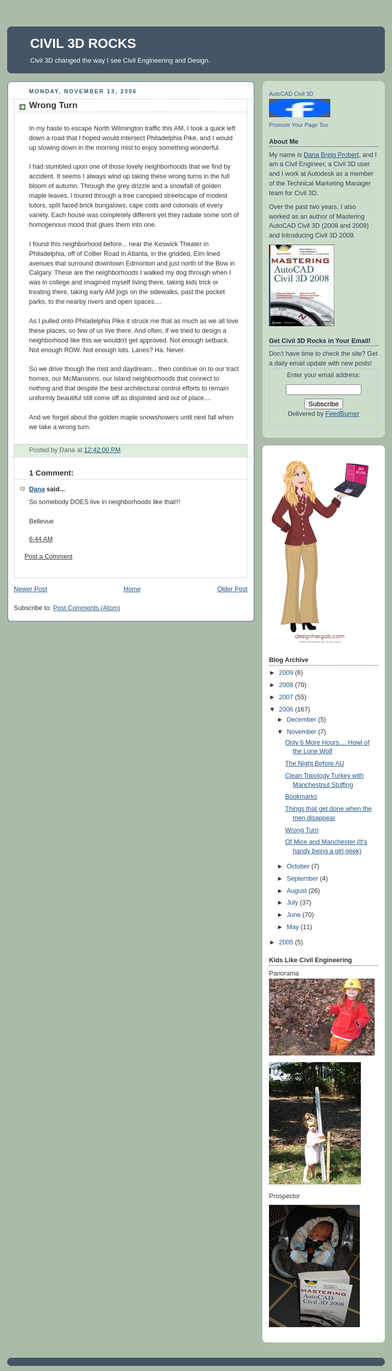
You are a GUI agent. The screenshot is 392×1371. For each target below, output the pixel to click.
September (303, 878)
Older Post (232, 589)
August (298, 890)
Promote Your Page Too (298, 125)
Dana (37, 489)
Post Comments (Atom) (86, 608)
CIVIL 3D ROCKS (83, 43)
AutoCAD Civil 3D (291, 94)
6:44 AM (41, 539)
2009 (287, 672)
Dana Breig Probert (331, 155)
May (294, 927)
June (295, 914)
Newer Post (30, 589)
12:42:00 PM (102, 450)
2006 (287, 709)
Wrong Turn (53, 105)
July (293, 902)
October (299, 866)
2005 (287, 942)
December (302, 719)
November (302, 731)
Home (132, 589)
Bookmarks (301, 796)
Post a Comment (48, 556)
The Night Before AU (315, 763)
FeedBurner (343, 413)
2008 (287, 685)
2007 (287, 697)
